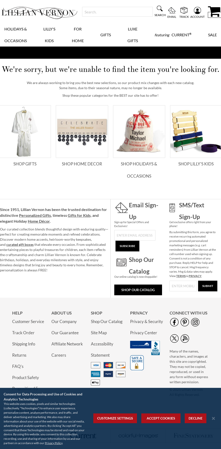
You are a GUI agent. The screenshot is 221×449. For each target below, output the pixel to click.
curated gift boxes (20, 244)
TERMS (181, 276)
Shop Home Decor (82, 163)
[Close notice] (213, 418)
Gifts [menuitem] (105, 34)
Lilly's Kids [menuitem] (49, 35)
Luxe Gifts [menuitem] (132, 35)
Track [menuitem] (184, 16)
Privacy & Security (146, 321)
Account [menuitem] (197, 16)
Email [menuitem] (171, 16)
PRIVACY (195, 276)
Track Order (23, 332)
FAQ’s (17, 366)
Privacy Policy (53, 443)
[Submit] (207, 286)
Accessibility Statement (102, 349)
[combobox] (117, 12)
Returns (19, 355)
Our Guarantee (65, 332)
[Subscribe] (127, 246)
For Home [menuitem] (78, 35)
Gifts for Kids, (80, 215)
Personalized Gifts (35, 215)
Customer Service (28, 321)
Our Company (64, 321)
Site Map (99, 332)
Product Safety (25, 377)
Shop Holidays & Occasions (139, 170)
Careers (58, 355)
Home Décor (39, 221)
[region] (110, 418)
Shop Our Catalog (138, 290)
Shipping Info (23, 343)
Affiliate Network (67, 343)
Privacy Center (143, 332)
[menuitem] (173, 35)
